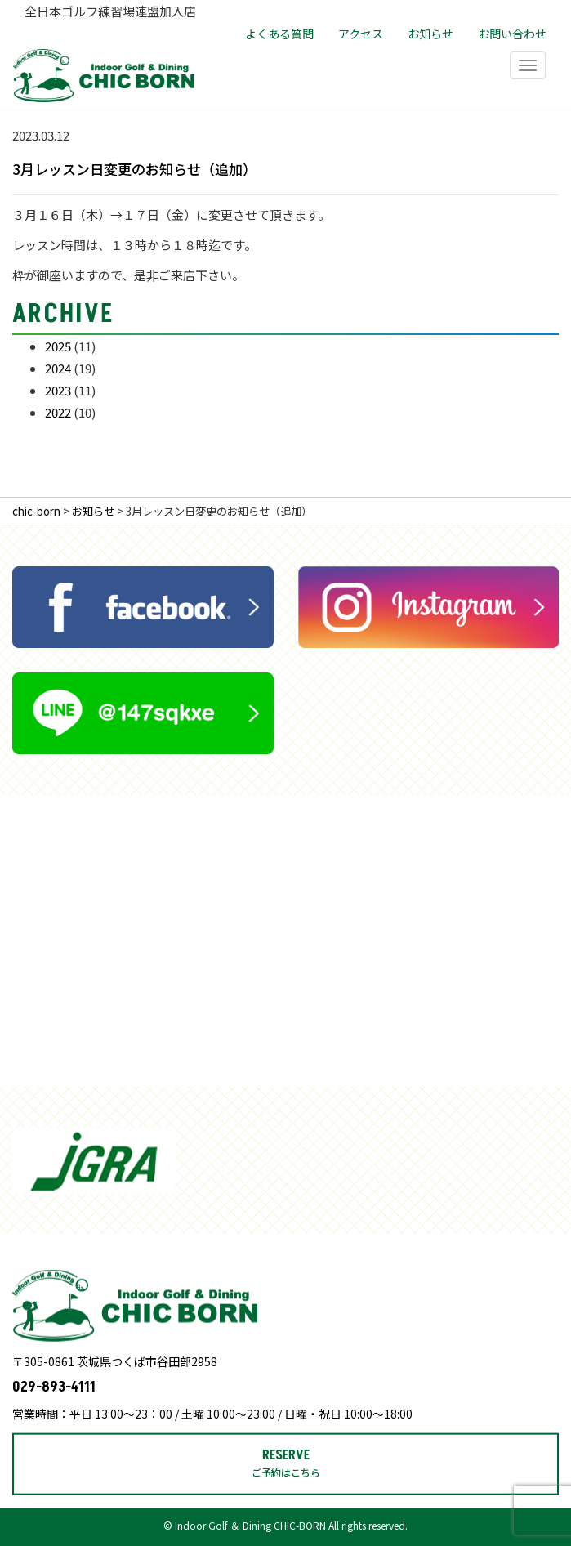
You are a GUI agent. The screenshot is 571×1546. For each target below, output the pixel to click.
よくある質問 (279, 33)
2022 (58, 412)
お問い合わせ (512, 33)
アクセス (360, 33)
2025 (58, 346)
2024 (58, 368)
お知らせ (430, 33)
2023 (58, 390)
